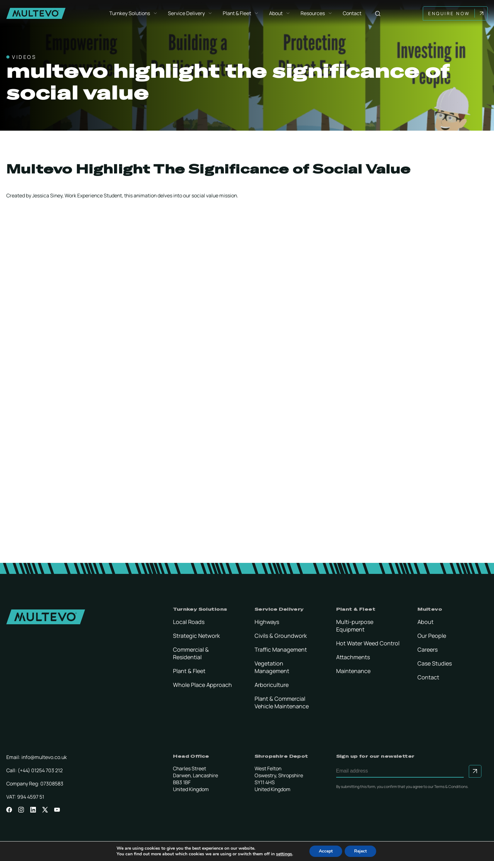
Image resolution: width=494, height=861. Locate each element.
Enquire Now (450, 13)
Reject (360, 851)
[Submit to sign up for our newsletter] (475, 771)
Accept (326, 851)
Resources (317, 13)
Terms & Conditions (451, 786)
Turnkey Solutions (134, 13)
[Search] (378, 13)
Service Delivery (191, 13)
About (280, 13)
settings (284, 854)
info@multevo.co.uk (44, 757)
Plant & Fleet (241, 13)
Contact (352, 13)
